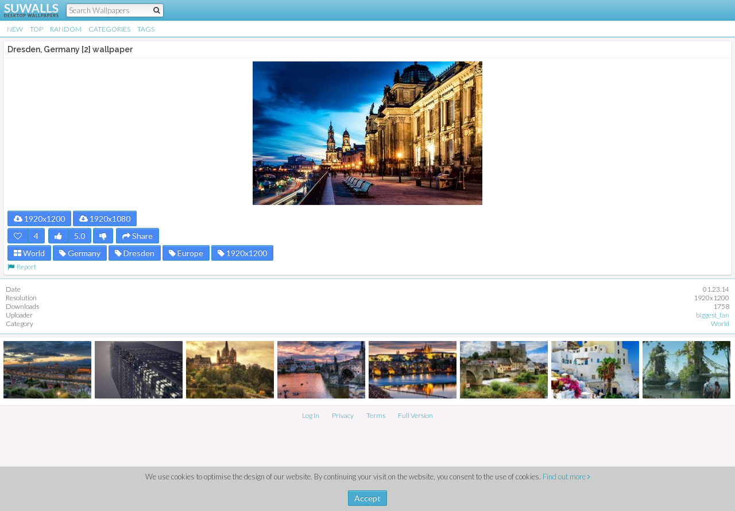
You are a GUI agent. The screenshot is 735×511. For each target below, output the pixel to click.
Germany (79, 253)
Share (137, 236)
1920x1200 (39, 218)
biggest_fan (712, 315)
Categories (109, 29)
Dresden (134, 253)
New (15, 29)
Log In (310, 415)
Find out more (566, 476)
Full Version (415, 415)
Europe (186, 253)
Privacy (343, 415)
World (29, 253)
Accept (367, 498)
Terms (375, 415)
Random (66, 29)
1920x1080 (104, 218)
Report (21, 266)
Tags (145, 29)
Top (36, 29)
